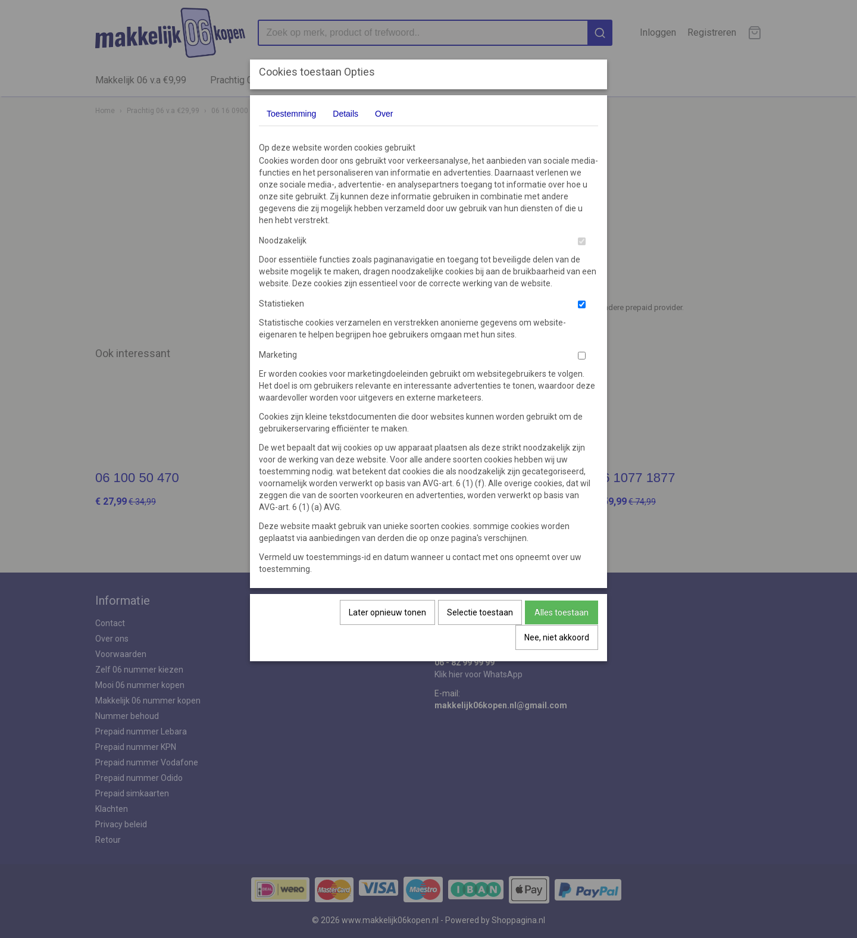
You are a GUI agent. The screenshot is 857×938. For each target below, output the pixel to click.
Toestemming (291, 113)
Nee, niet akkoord (556, 637)
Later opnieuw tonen (387, 612)
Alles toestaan (561, 612)
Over (384, 113)
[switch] (582, 241)
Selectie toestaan (480, 612)
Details (345, 113)
